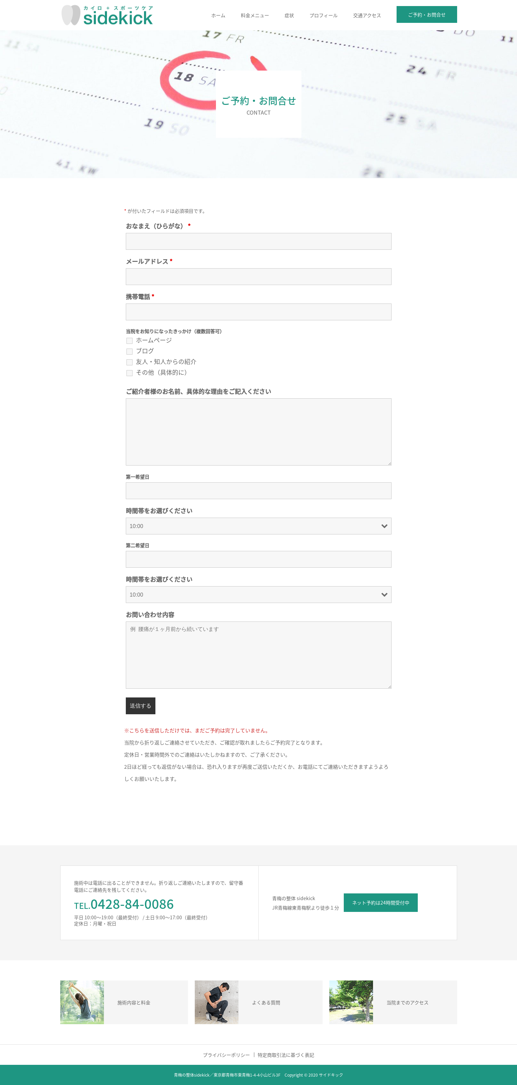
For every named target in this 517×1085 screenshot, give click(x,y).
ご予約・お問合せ (427, 14)
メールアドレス (149, 261)
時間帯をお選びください (159, 510)
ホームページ (154, 340)
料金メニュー (255, 15)
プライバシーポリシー (226, 1054)
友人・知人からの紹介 (166, 361)
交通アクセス (367, 15)
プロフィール (323, 15)
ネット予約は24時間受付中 (380, 902)
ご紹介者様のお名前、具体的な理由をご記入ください (198, 391)
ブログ (145, 351)
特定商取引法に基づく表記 (286, 1054)
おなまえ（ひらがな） (158, 226)
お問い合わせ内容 (150, 614)
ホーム (218, 15)
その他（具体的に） (163, 372)
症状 (289, 15)
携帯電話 (140, 296)
